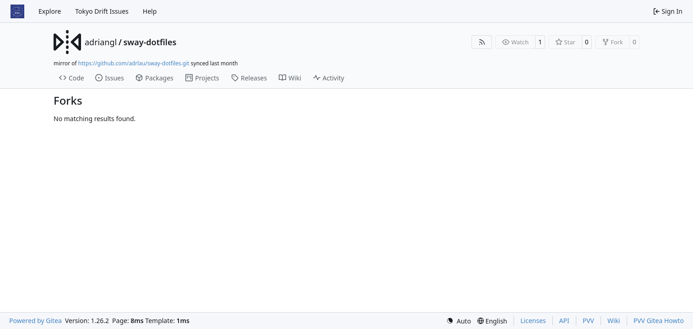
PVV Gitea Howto (658, 320)
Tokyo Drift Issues (102, 11)
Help (150, 11)
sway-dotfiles (149, 42)
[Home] (17, 11)
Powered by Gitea (35, 320)
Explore (49, 11)
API (564, 320)
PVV (588, 320)
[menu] (458, 321)
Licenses (533, 320)
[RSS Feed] (482, 42)
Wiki (613, 320)
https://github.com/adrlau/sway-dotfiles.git (133, 63)
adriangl (101, 42)
